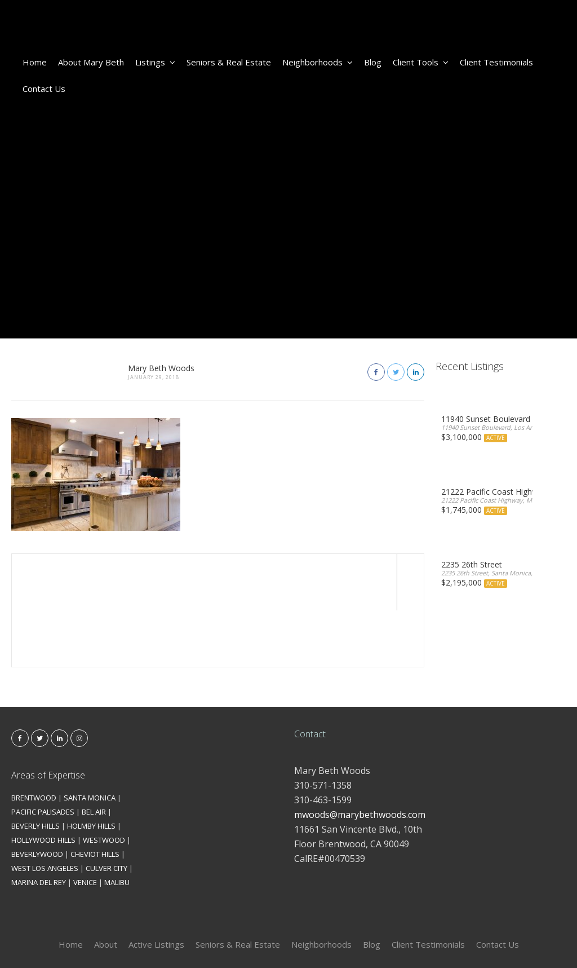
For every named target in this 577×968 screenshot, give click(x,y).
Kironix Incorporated (351, 940)
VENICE (85, 826)
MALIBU (117, 826)
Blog (372, 62)
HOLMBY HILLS (91, 769)
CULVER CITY (106, 812)
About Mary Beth (91, 62)
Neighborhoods (317, 62)
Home (35, 62)
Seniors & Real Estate (229, 62)
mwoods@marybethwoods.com (359, 758)
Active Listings (156, 888)
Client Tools (421, 62)
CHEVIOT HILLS (94, 798)
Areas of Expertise (48, 718)
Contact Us (44, 88)
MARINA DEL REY (38, 826)
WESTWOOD (104, 783)
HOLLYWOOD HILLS (43, 783)
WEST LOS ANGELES (44, 812)
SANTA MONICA (90, 741)
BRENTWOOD (33, 741)
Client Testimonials (496, 62)
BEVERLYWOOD (37, 798)
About (105, 888)
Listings (155, 62)
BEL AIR (94, 755)
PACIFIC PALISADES (42, 755)
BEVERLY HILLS (35, 769)
